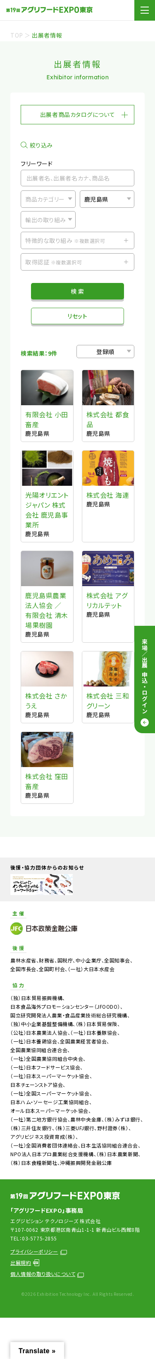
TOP (16, 35)
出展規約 (24, 1262)
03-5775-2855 (39, 1238)
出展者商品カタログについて (77, 114)
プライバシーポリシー (38, 1251)
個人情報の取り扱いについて (47, 1273)
